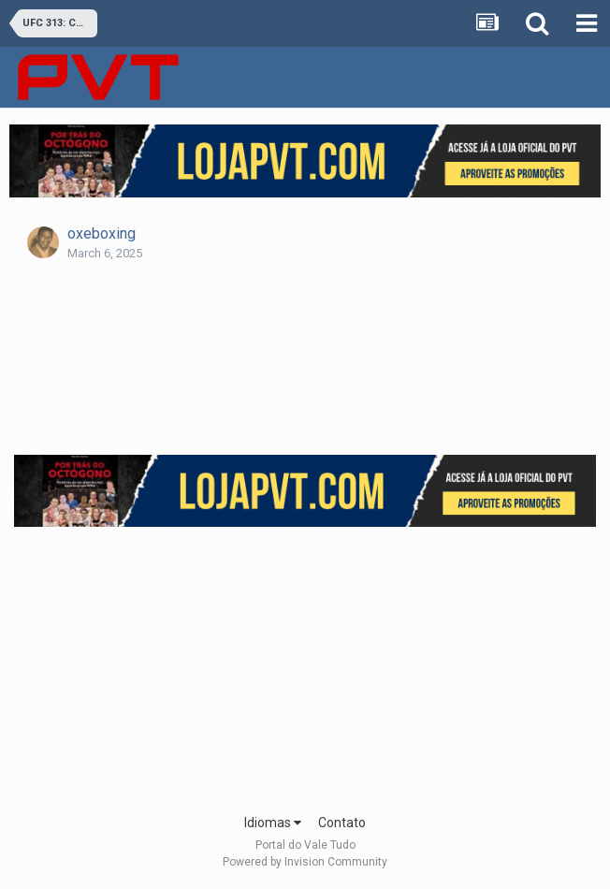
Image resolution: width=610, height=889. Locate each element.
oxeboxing (101, 233)
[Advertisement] (312, 664)
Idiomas (272, 822)
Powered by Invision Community (305, 861)
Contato (342, 822)
